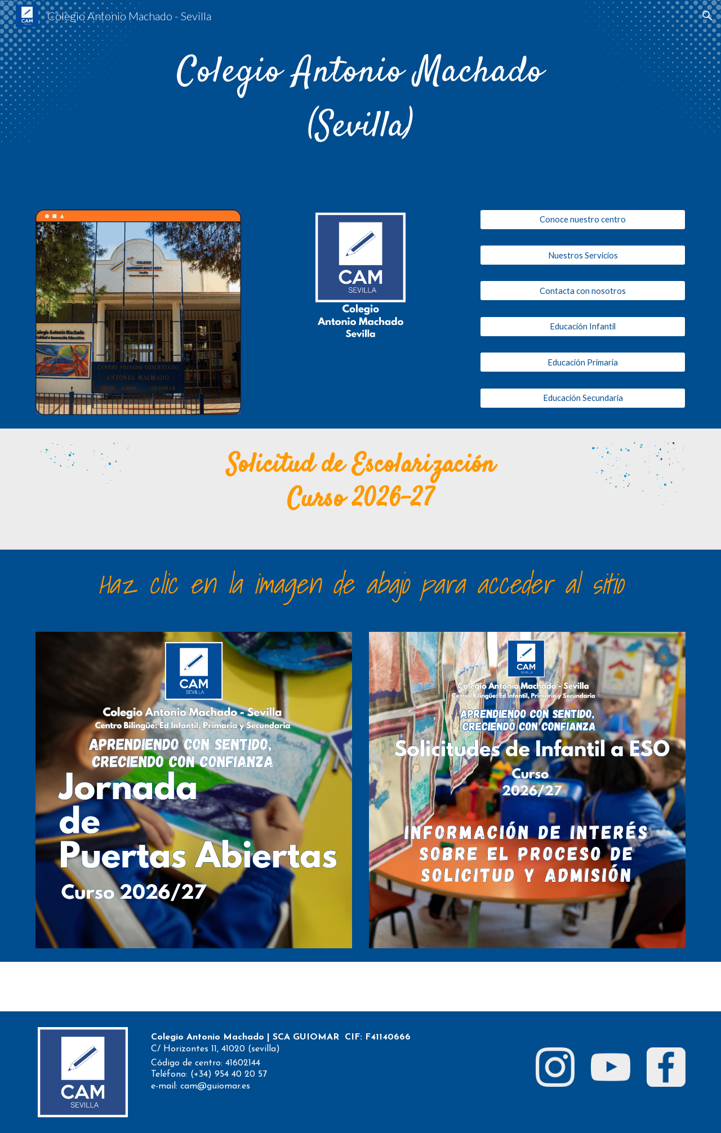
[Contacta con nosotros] (582, 291)
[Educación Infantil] (582, 327)
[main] (360, 98)
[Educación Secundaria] (582, 398)
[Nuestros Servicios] (582, 255)
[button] (707, 15)
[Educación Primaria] (582, 362)
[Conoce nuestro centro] (582, 220)
